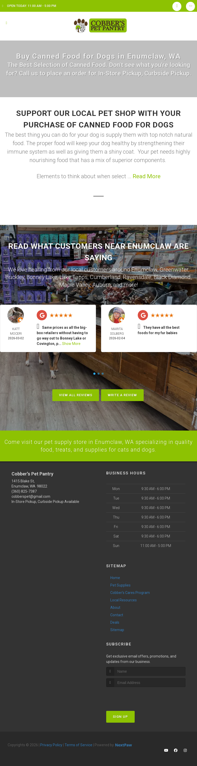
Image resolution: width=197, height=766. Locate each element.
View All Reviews (75, 394)
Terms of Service (78, 744)
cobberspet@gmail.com (31, 496)
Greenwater (174, 269)
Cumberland (105, 276)
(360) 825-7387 (24, 491)
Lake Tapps (73, 276)
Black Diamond (172, 276)
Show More (71, 343)
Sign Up (120, 716)
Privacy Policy (51, 744)
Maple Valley (74, 284)
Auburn (101, 284)
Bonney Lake (41, 276)
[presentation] (133, 696)
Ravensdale (137, 276)
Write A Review (122, 394)
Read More (147, 176)
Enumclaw (144, 269)
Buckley (14, 276)
